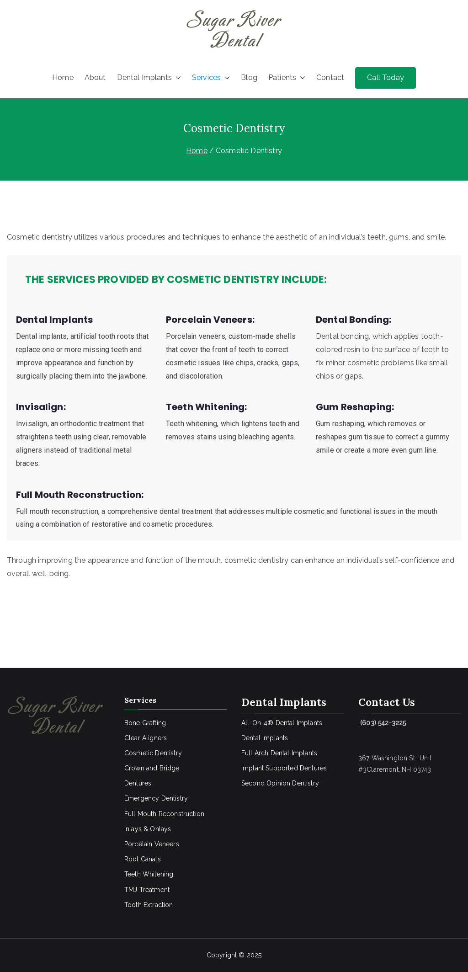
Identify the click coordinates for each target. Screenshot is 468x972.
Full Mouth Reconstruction (164, 813)
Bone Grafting (145, 722)
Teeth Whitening (148, 874)
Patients (286, 78)
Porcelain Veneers (151, 844)
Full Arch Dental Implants (279, 753)
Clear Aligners (145, 738)
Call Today (385, 77)
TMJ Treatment (147, 889)
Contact (330, 77)
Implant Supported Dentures (284, 768)
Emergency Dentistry (156, 798)
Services (211, 78)
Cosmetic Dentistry (153, 753)
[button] (176, 78)
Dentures (137, 783)
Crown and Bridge (152, 768)
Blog (249, 77)
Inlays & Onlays (147, 829)
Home (63, 77)
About (95, 77)
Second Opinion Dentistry (280, 783)
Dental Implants (149, 78)
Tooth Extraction (148, 904)
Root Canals (142, 859)
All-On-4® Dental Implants (281, 722)
